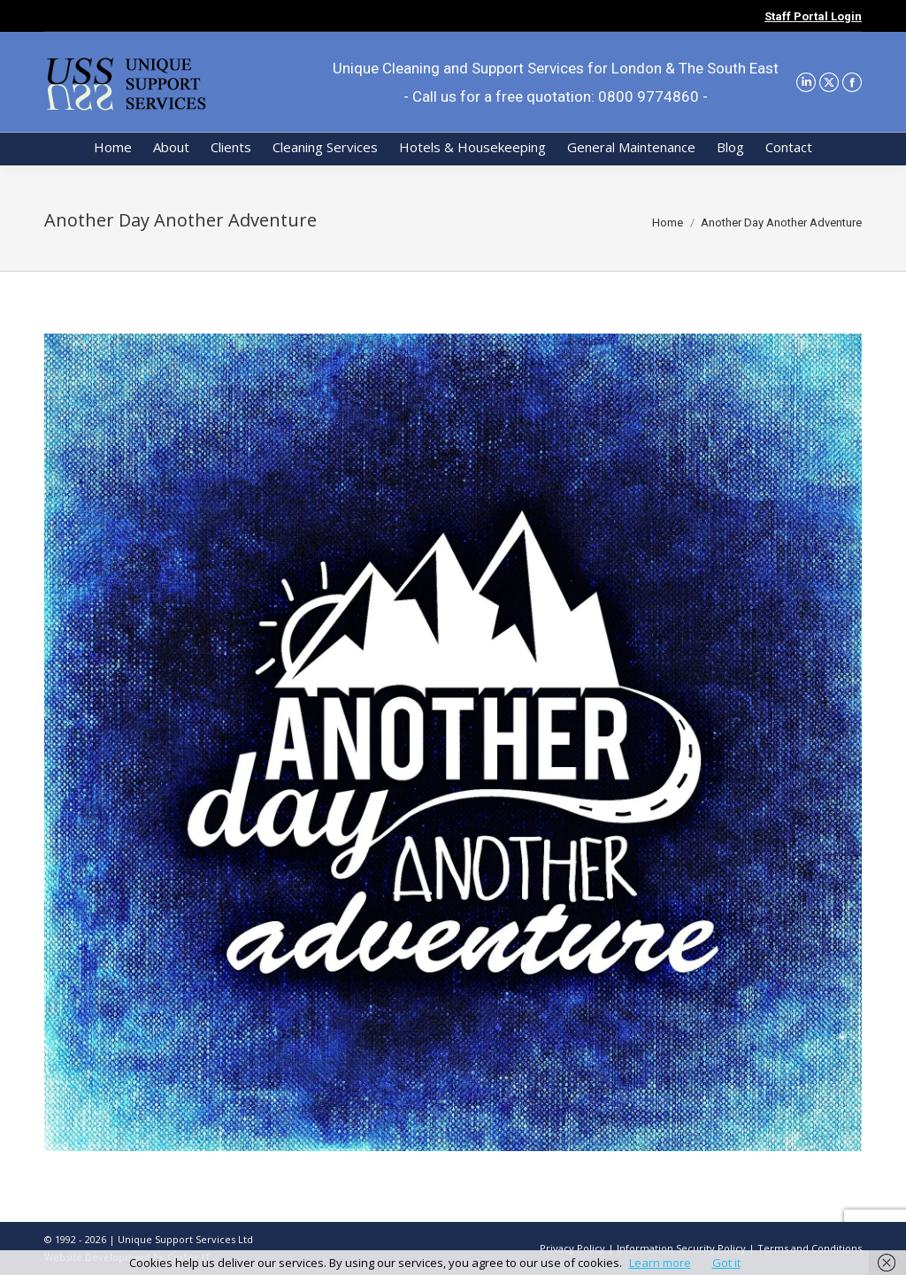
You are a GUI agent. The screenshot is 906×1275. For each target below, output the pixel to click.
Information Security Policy (681, 1248)
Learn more (660, 1263)
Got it (726, 1263)
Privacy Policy (572, 1248)
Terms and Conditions (809, 1248)
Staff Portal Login (813, 16)
